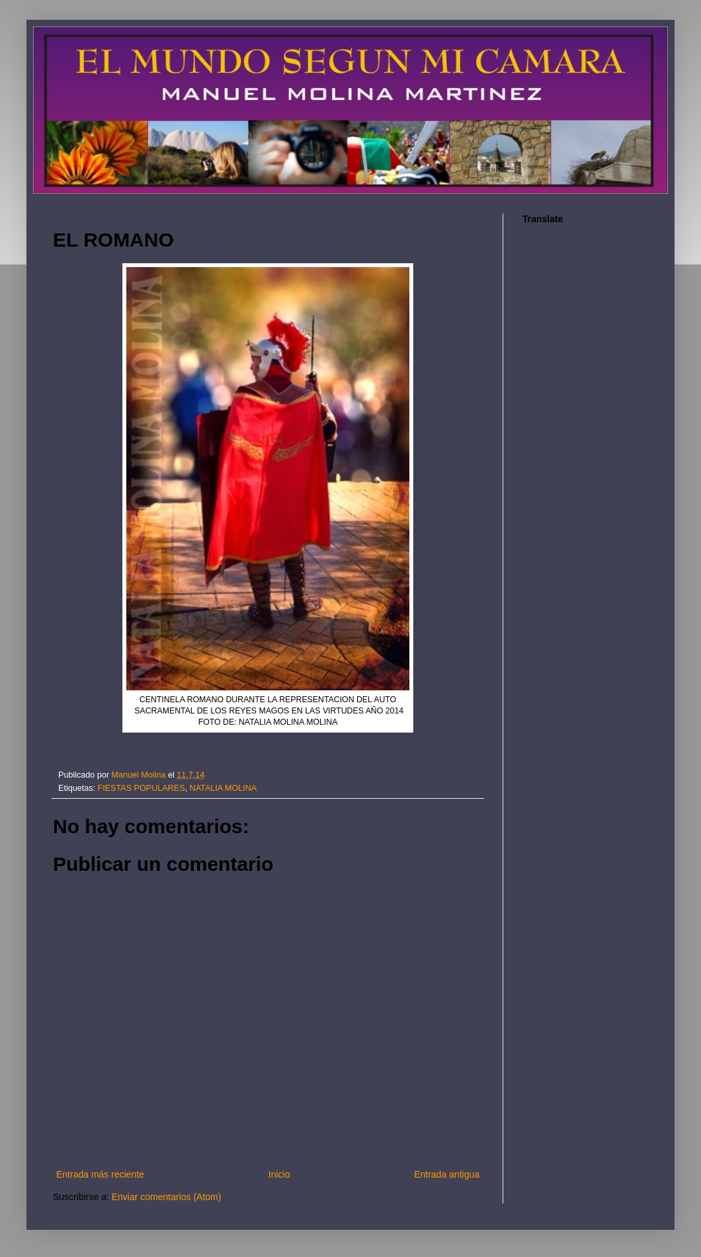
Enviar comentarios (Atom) (167, 1197)
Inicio (279, 1174)
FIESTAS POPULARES (141, 788)
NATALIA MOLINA (223, 788)
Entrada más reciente (100, 1174)
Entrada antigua (446, 1174)
